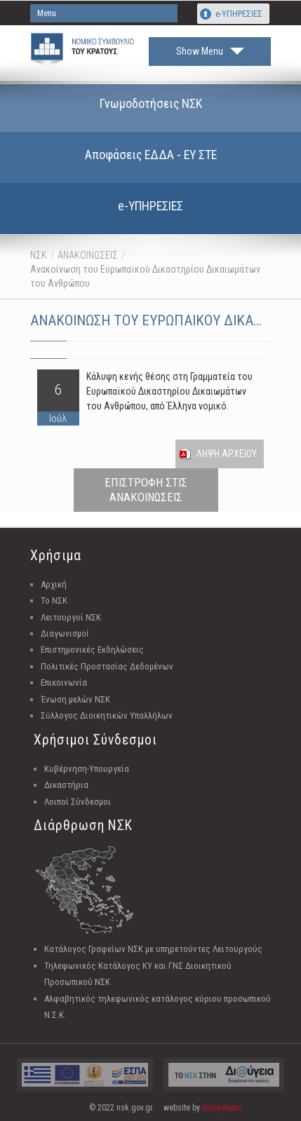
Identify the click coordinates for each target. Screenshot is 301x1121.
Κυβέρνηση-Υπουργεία (86, 768)
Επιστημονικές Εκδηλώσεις (92, 649)
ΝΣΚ (38, 255)
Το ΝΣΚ (54, 600)
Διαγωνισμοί (65, 633)
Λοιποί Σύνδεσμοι (77, 801)
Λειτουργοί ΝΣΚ (71, 617)
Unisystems (222, 1108)
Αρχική (54, 584)
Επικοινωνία (64, 682)
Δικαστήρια (66, 785)
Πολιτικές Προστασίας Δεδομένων (107, 666)
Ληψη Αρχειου (226, 453)
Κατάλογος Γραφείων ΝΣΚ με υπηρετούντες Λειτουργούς (153, 949)
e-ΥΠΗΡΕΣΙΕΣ (238, 13)
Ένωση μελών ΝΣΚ (75, 699)
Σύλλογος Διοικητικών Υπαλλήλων (107, 715)
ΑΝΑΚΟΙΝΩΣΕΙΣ (88, 255)
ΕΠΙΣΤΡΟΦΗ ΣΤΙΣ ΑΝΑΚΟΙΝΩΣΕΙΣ (146, 489)
